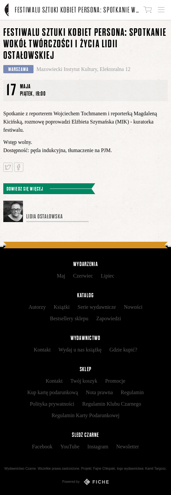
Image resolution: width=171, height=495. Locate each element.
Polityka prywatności (52, 404)
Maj (61, 276)
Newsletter (127, 446)
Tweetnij (7, 167)
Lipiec (107, 276)
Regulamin (132, 392)
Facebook (42, 446)
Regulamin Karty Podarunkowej (85, 415)
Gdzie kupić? (123, 349)
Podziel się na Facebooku (18, 167)
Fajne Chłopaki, (104, 468)
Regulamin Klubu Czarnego (111, 404)
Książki (61, 307)
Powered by (85, 482)
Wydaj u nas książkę (79, 349)
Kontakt (42, 349)
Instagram (97, 446)
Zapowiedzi (108, 318)
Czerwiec (83, 276)
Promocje (115, 381)
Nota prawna (99, 392)
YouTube (69, 446)
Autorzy (37, 307)
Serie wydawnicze (96, 307)
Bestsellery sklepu (69, 318)
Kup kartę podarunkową (52, 392)
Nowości (133, 307)
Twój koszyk (84, 381)
